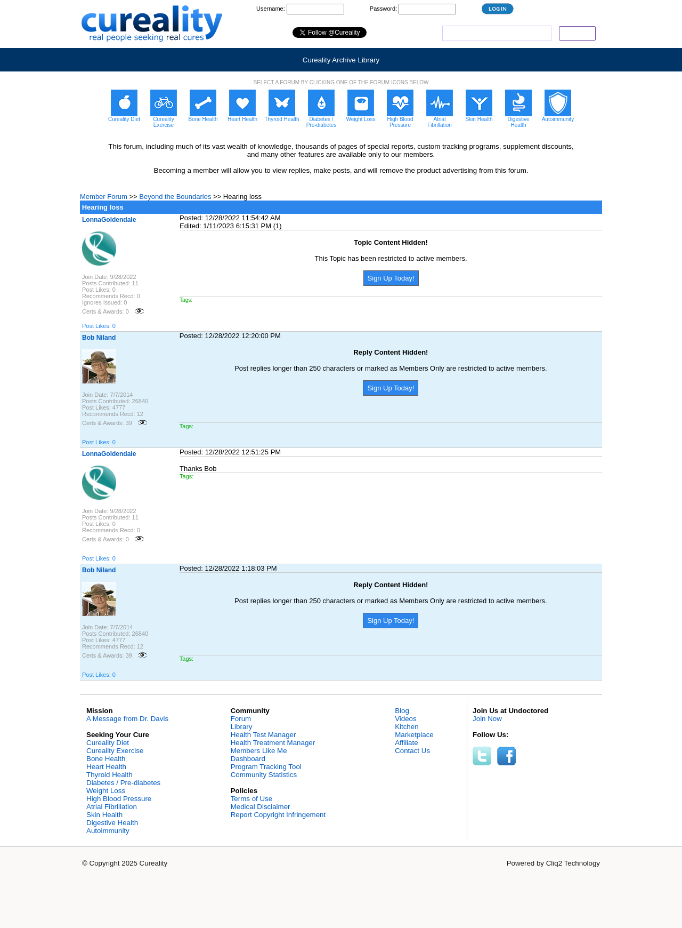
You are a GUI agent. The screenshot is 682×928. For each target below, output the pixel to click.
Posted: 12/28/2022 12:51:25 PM (230, 452)
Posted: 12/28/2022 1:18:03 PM (228, 568)
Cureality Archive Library (341, 60)
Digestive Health (112, 823)
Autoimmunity (107, 831)
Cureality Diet (107, 743)
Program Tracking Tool (266, 767)
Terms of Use (252, 799)
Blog (402, 711)
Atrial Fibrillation (111, 807)
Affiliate (406, 743)
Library (242, 727)
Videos (406, 719)
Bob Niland (99, 337)
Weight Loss (105, 791)
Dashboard (248, 759)
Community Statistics (264, 775)
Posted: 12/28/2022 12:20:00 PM (230, 336)
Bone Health (105, 759)
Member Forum (103, 197)
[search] (496, 33)
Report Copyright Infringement (278, 815)
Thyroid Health (109, 775)
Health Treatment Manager (273, 743)
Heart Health (106, 767)
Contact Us (412, 751)
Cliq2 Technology (573, 863)
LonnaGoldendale (109, 219)
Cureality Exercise (114, 751)
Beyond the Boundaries (175, 197)
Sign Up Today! (391, 278)
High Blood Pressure (118, 799)
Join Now (487, 719)
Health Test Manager (263, 735)
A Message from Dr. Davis (127, 719)
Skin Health (104, 815)
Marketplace (414, 735)
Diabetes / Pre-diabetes (123, 783)
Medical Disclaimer (260, 807)
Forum (241, 719)
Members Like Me (259, 751)
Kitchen (406, 727)
